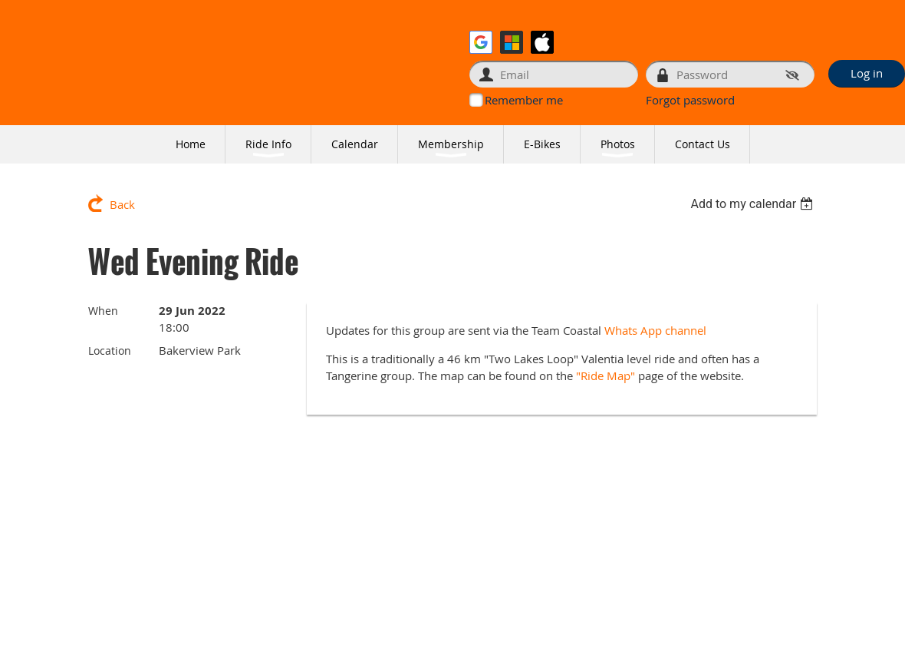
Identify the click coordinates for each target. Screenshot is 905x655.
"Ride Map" (605, 375)
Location (109, 350)
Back (122, 204)
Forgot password (690, 100)
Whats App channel (656, 330)
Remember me (524, 100)
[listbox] (753, 203)
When (103, 310)
